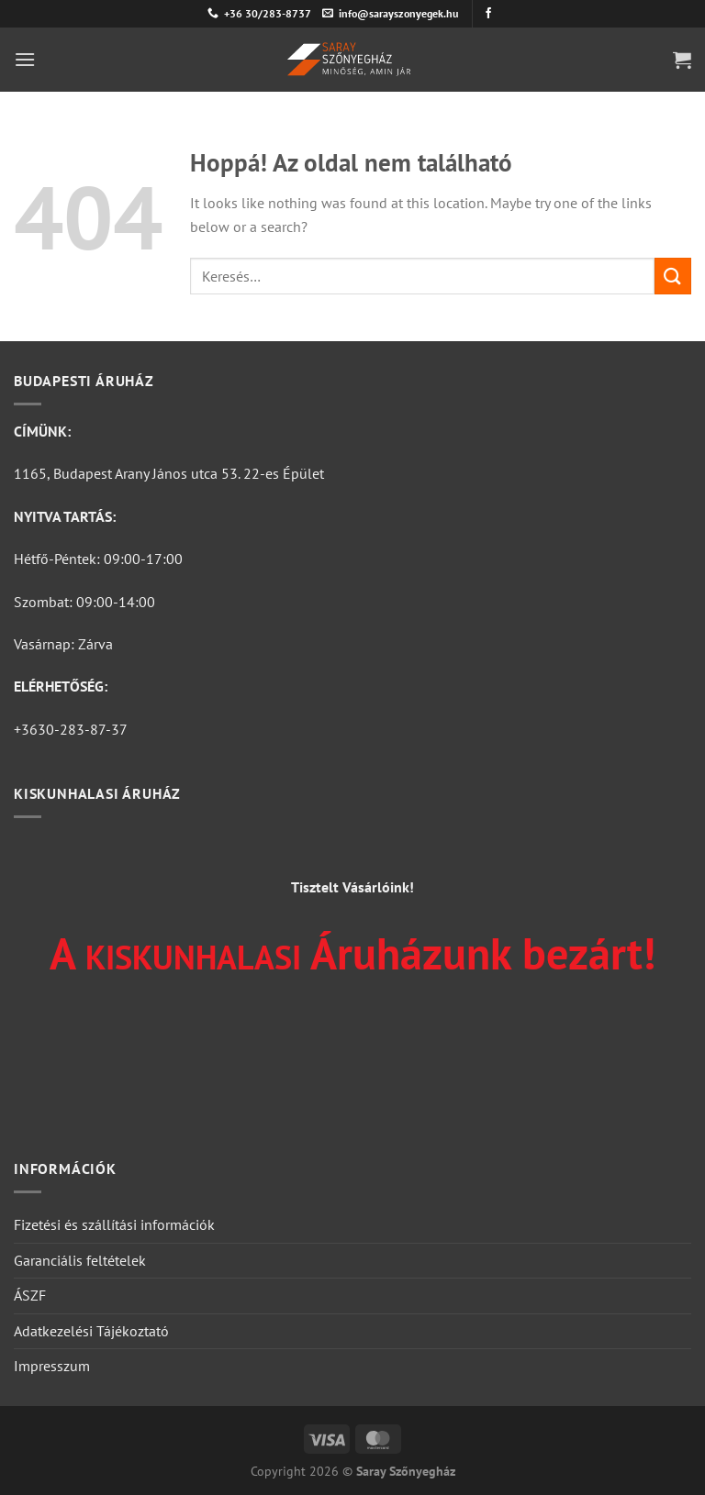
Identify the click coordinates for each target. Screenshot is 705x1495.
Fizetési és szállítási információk (114, 1224)
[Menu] (25, 59)
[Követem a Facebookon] (488, 13)
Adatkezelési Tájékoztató (91, 1331)
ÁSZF (30, 1295)
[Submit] (673, 275)
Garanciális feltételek (80, 1260)
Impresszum (52, 1366)
